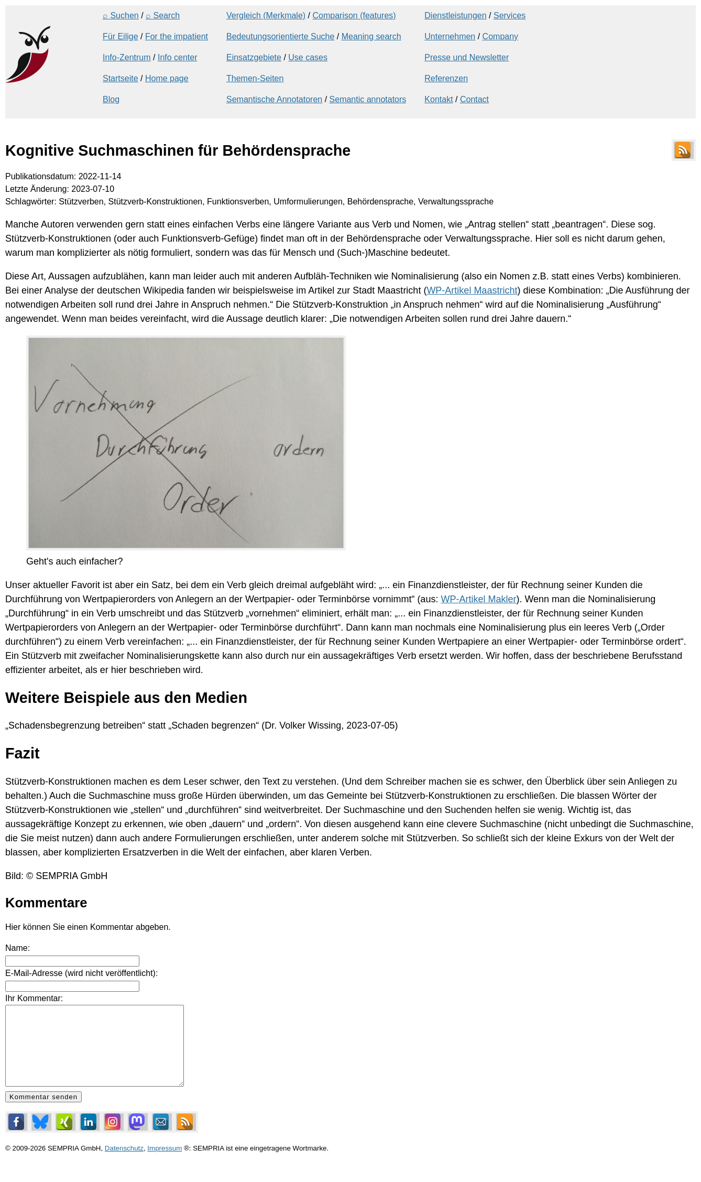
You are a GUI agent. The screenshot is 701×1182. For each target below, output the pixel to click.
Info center (178, 57)
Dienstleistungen (455, 15)
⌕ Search (163, 15)
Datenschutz (124, 1164)
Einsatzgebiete (253, 57)
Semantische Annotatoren (274, 99)
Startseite (120, 78)
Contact (474, 99)
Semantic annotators (368, 99)
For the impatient (176, 36)
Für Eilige (120, 36)
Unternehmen (449, 36)
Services (509, 15)
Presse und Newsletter (466, 57)
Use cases (307, 57)
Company (500, 36)
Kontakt (438, 99)
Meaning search (371, 36)
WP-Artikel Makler (478, 599)
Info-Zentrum (127, 57)
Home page (167, 78)
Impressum (164, 1164)
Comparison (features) (354, 15)
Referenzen (446, 78)
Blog (111, 99)
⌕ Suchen (121, 15)
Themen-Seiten (254, 78)
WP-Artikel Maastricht (471, 290)
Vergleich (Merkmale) (265, 15)
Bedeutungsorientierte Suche (280, 36)
